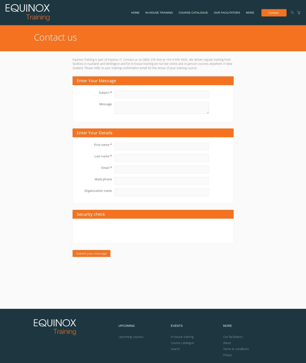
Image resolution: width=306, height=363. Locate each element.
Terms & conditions (236, 349)
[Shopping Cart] (298, 12)
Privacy (227, 355)
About (227, 343)
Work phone (103, 179)
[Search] (292, 12)
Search (175, 349)
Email (106, 168)
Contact (273, 12)
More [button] (250, 12)
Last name (103, 156)
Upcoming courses (131, 337)
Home (135, 12)
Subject (105, 93)
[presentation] (109, 231)
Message (105, 104)
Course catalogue (193, 12)
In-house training (159, 12)
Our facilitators (227, 12)
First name (103, 145)
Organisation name (98, 191)
